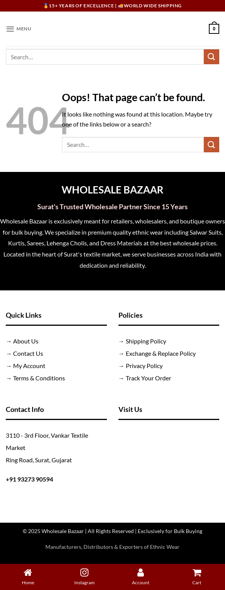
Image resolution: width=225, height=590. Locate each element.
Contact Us (28, 353)
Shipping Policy (146, 341)
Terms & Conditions (39, 378)
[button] (19, 28)
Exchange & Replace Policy (161, 353)
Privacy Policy (144, 365)
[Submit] (211, 56)
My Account (29, 365)
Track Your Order (148, 378)
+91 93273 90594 (29, 479)
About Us (25, 341)
